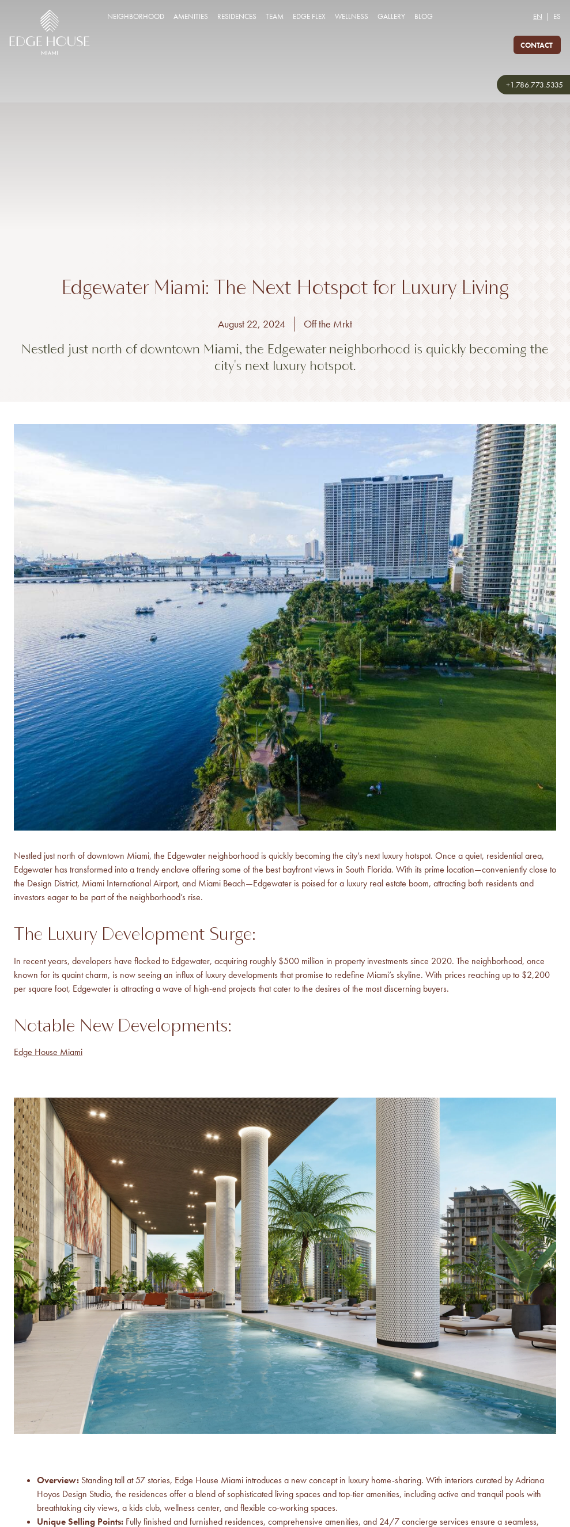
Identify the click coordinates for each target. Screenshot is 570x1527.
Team (275, 16)
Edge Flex (309, 16)
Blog (423, 16)
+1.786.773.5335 (534, 84)
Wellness (351, 16)
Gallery (391, 16)
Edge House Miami (48, 1052)
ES (557, 16)
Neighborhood (135, 16)
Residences (236, 16)
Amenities (190, 16)
